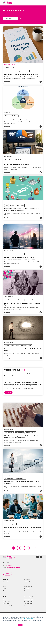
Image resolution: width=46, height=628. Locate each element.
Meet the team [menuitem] (6, 581)
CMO (19, 159)
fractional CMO (25, 71)
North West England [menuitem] (28, 601)
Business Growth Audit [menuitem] (29, 584)
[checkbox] (23, 388)
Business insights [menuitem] (28, 588)
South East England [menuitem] (28, 596)
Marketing (17, 71)
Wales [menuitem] (25, 608)
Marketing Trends (9, 299)
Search (5, 15)
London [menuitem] (4, 599)
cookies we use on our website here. (26, 618)
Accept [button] (20, 624)
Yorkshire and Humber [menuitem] (8, 605)
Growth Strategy (9, 71)
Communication (20, 205)
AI (15, 524)
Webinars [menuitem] (26, 590)
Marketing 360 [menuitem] (27, 581)
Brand (6, 115)
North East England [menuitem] (28, 603)
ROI (16, 159)
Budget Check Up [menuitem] (28, 586)
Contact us (7, 573)
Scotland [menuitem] (26, 605)
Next (33, 548)
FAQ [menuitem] (4, 593)
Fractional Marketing (30, 299)
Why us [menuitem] (4, 588)
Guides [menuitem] (25, 593)
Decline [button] (25, 624)
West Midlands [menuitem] (6, 608)
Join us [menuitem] (4, 586)
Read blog (7, 81)
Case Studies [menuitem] (6, 584)
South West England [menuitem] (28, 599)
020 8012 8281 (8, 565)
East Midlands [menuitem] (6, 603)
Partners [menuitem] (5, 590)
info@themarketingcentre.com (13, 567)
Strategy (7, 345)
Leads (6, 205)
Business (12, 205)
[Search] (10, 18)
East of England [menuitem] (6, 601)
